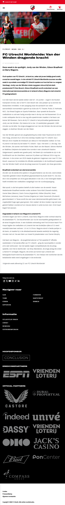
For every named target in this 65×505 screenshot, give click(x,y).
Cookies (5, 491)
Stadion (5, 301)
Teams (5, 298)
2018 (19, 49)
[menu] (4, 8)
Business (36, 301)
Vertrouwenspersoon (10, 329)
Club (4, 295)
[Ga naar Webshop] (59, 8)
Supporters (7, 305)
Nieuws (14, 49)
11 (22, 49)
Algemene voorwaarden (9, 496)
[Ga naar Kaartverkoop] (50, 8)
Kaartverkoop (38, 298)
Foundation (37, 295)
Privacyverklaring (7, 494)
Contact (5, 323)
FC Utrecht (6, 49)
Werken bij (6, 326)
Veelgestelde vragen (10, 319)
